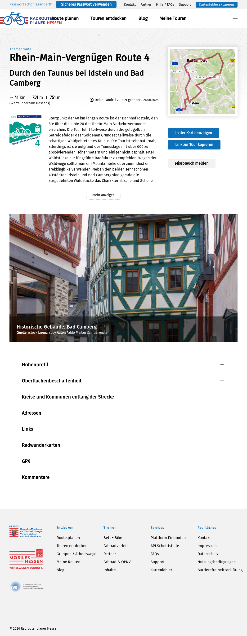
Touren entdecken (108, 18)
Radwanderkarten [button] (41, 445)
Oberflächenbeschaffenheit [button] (51, 381)
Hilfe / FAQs (165, 5)
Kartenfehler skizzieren (216, 5)
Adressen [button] (31, 413)
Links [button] (27, 429)
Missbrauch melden (191, 163)
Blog (143, 18)
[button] (235, 18)
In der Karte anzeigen (193, 133)
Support (185, 5)
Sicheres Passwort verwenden (86, 4)
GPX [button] (26, 461)
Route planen (65, 18)
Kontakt (130, 5)
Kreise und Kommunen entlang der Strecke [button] (68, 397)
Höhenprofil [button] (35, 365)
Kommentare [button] (35, 477)
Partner (145, 5)
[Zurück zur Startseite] (31, 18)
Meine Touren (172, 18)
